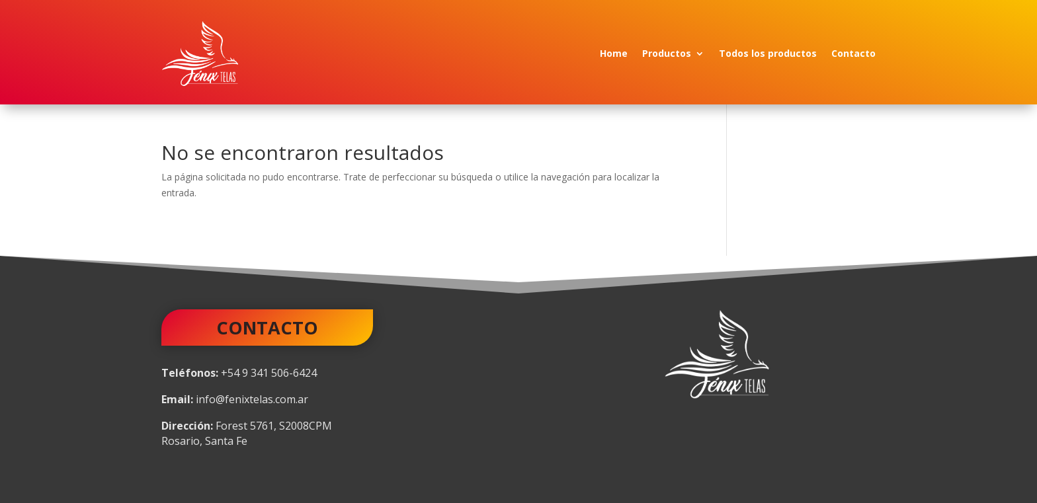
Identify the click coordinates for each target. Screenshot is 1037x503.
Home (614, 53)
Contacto (853, 53)
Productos (666, 53)
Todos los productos (768, 53)
